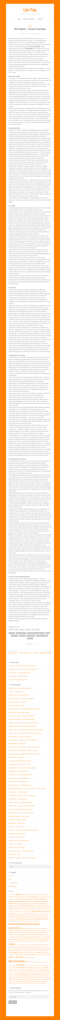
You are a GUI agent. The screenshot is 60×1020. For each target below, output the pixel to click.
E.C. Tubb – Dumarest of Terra (17, 691)
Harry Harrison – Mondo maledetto (18, 781)
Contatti (40, 19)
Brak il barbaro (38, 909)
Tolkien (32, 977)
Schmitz (13, 967)
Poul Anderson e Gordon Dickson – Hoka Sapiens (22, 795)
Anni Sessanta (21, 633)
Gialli (23, 934)
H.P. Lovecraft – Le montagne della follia (19, 672)
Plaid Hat (33, 952)
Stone (32, 971)
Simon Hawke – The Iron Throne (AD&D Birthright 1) (23, 669)
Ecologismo (44, 919)
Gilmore (26, 934)
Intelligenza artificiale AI (33, 937)
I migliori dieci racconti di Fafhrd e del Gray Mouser (23, 726)
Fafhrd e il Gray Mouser (34, 921)
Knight (42, 939)
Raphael (22, 635)
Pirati (21, 952)
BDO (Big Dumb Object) (18, 907)
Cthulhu (19, 915)
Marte (23, 947)
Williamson (11, 983)
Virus (14, 981)
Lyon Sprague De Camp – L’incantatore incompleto (22, 768)
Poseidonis (25, 954)
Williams (46, 981)
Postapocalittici (30, 954)
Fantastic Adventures (22, 930)
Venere (46, 979)
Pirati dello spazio (27, 952)
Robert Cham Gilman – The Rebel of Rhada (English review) (25, 709)
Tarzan (13, 975)
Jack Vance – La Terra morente (17, 826)
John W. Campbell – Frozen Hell (17, 702)
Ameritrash (40, 894)
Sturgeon (10, 974)
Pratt (40, 954)
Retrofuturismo (42, 635)
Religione (27, 962)
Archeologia (18, 903)
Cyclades (33, 915)
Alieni (18, 894)
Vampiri (36, 979)
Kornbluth (46, 939)
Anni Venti (27, 901)
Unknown (23, 979)
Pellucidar (10, 952)
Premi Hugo (43, 954)
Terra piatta (14, 977)
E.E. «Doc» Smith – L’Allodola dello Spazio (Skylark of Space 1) (25, 733)
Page (44, 950)
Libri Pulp (29, 10)
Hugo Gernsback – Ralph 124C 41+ (18, 743)
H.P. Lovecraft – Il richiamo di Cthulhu (19, 712)
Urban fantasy (28, 979)
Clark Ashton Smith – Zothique (17, 833)
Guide (17, 936)
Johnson (28, 939)
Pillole (15, 952)
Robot (33, 965)
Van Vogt (40, 979)
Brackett (28, 909)
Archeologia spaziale (26, 903)
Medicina (35, 947)
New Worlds (28, 948)
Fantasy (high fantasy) (32, 930)
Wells (40, 981)
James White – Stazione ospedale (17, 819)
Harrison (28, 936)
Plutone (13, 954)
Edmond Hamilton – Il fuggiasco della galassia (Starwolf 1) (24, 754)
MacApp (31, 944)
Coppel (15, 915)
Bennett (40, 907)
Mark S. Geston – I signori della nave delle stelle (22, 806)
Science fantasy (20, 968)
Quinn (14, 957)
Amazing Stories (33, 894)
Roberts (26, 965)
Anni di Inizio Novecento (43, 897)
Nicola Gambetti (28, 19)
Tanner (10, 975)
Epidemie (10, 921)
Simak (43, 967)
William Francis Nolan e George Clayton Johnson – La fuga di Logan (27, 788)
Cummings (24, 915)
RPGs (40, 965)
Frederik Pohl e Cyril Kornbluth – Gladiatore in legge (23, 750)
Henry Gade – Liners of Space (19, 652)
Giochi (10, 876)
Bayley (10, 907)
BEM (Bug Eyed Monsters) (33, 907)
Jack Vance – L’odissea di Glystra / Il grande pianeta (22, 666)
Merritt (38, 947)
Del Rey (41, 915)
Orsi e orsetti (29, 950)
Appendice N (12, 903)
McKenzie (31, 947)
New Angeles (23, 948)
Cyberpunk (28, 915)
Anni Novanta (15, 899)
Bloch (15, 909)
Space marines (38, 970)
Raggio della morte (27, 957)
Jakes (18, 939)
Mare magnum (12, 886)
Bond (22, 909)
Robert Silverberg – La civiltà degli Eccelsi (20, 785)
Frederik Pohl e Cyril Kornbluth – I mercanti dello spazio (24, 747)
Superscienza (24, 974)
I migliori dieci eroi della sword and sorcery (21, 688)
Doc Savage (28, 917)
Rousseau (37, 965)
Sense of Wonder (30, 967)
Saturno (10, 967)
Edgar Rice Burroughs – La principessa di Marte (22, 719)
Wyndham (33, 983)
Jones (31, 939)
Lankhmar (26, 941)
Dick (47, 915)
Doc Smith (33, 917)
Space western (12, 971)
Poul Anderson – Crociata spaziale (18, 792)
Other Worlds (35, 950)
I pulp (19, 19)
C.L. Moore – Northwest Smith (40, 652)
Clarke (14, 914)
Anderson (25, 896)
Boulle (25, 909)
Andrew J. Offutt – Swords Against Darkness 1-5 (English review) (26, 729)
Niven (44, 948)
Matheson (27, 947)
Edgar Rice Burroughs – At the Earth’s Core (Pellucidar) (24, 723)
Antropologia (44, 901)
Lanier (22, 941)
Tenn (33, 975)
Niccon (33, 948)
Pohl (16, 954)
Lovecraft (22, 944)
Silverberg (39, 967)
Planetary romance (41, 952)
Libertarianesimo (43, 941)
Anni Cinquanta (32, 897)
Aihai (10, 894)
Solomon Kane (15, 970)
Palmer (46, 950)
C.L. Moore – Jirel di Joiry (15, 844)
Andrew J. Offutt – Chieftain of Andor (19, 840)
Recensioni (30, 635)
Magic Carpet (18, 947)
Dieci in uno (18, 917)
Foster (31, 932)
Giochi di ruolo (41, 934)
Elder (48, 919)
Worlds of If (28, 983)
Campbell (26, 911)
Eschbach (14, 921)
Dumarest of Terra (12, 919)
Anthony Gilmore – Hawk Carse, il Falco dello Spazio (23, 740)
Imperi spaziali (23, 937)
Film (18, 932)
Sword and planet (34, 974)
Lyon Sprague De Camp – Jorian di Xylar (19, 764)
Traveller (43, 977)
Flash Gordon (25, 932)
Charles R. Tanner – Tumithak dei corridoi (20, 802)
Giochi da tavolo (33, 934)
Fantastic (16, 930)
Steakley (29, 971)
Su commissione (16, 974)
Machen (35, 944)
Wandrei (21, 981)
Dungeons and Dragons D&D (23, 919)
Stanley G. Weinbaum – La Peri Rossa (19, 816)
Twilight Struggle (12, 979)
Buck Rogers (11, 911)
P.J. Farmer (40, 950)
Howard (43, 936)
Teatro (16, 975)
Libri (30, 26)
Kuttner (17, 941)
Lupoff (28, 944)
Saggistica (47, 965)
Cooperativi (40, 914)
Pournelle (36, 954)
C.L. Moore (21, 911)
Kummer (13, 941)
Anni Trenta (19, 901)
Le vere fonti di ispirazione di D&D (18, 679)
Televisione (29, 975)
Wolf (18, 983)
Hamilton (21, 936)
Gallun (13, 934)
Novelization (14, 950)
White (42, 981)
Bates (48, 905)
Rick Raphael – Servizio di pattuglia (18, 771)
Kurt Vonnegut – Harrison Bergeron (18, 676)
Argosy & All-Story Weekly (37, 903)
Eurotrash (27, 921)
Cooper (36, 914)
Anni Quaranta (28, 899)
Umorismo (18, 979)
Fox (34, 932)
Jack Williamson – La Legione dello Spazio (20, 736)
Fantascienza (17, 924)
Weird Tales (31, 981)
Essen (18, 921)
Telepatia (24, 976)
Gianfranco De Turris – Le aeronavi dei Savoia (21, 851)
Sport (16, 971)
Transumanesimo (38, 977)
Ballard (40, 905)
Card (29, 911)
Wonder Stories (22, 983)
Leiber (33, 941)
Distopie (23, 917)
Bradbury (32, 909)
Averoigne (34, 905)
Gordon (14, 936)
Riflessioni (15, 965)
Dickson (13, 917)
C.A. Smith (16, 911)
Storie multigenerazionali (39, 971)
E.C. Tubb (32, 919)
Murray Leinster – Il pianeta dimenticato (20, 778)
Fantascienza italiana (36, 928)
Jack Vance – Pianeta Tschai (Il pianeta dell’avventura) (23, 830)
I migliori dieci (14, 883)
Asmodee (18, 905)
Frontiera (46, 932)
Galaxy (10, 934)
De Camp (37, 915)
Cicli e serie (36, 911)
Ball (38, 905)
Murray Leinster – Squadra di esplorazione (20, 774)
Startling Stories (21, 971)
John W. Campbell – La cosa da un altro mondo (21, 698)
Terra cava (36, 975)
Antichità (32, 901)
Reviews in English (41, 961)
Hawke (32, 936)
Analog (11, 633)
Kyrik (20, 941)
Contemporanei (31, 914)
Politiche (19, 954)
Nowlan (18, 950)
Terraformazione (42, 975)
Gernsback (17, 934)
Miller (16, 948)
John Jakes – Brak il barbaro (16, 837)
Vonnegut (17, 981)
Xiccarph (37, 983)
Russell (43, 965)
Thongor (19, 977)
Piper (18, 952)
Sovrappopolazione (30, 970)
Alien (15, 894)
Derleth (44, 915)
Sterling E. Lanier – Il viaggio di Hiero (19, 695)
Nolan (47, 948)
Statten (25, 971)
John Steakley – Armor (15, 854)
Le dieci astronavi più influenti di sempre (20, 761)
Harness (24, 936)
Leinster (36, 941)
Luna (25, 944)
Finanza (20, 932)
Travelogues (48, 977)
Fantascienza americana (36, 633)
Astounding (23, 905)
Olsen (25, 950)
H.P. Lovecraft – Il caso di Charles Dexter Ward (21, 716)
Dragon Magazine (44, 917)
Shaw (36, 967)
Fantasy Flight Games (42, 930)
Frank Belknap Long (39, 932)
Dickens (10, 917)
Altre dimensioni (25, 894)
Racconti (14, 635)
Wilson (15, 983)
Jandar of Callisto (22, 939)
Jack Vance (14, 939)
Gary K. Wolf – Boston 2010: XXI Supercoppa (20, 809)
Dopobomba (38, 917)
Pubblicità (49, 954)
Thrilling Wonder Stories (26, 977)
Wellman (37, 981)
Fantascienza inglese (26, 928)
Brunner (46, 909)
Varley (43, 979)
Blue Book (19, 909)
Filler (15, 932)
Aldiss (12, 894)
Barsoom (44, 905)
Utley (33, 979)
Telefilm (19, 975)
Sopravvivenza (22, 970)
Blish (13, 909)
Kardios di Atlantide (37, 939)
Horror (39, 936)
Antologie (37, 901)
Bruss (49, 909)
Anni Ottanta (21, 899)
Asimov (14, 905)
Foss (29, 932)
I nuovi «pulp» (42, 937)
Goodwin (10, 936)
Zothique (44, 983)
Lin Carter (17, 944)
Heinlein (35, 936)
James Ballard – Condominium (17, 757)
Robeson (30, 965)
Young (40, 983)
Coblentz (18, 914)
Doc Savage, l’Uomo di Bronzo (17, 705)
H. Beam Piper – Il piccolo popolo (17, 799)
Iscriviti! (12, 1002)
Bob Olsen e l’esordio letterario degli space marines (23, 858)
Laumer (30, 941)
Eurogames (21, 921)
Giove (46, 934)
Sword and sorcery (44, 974)
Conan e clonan (23, 914)
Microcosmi (43, 947)
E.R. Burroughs (37, 919)
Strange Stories (47, 971)
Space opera (45, 970)
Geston (20, 934)
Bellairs (25, 907)
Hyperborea (17, 937)
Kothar (10, 941)
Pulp (11, 957)
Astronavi (29, 905)
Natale (18, 948)
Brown (42, 909)
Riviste (30, 638)
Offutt (22, 950)
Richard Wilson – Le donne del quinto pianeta (21, 813)
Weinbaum (25, 981)
